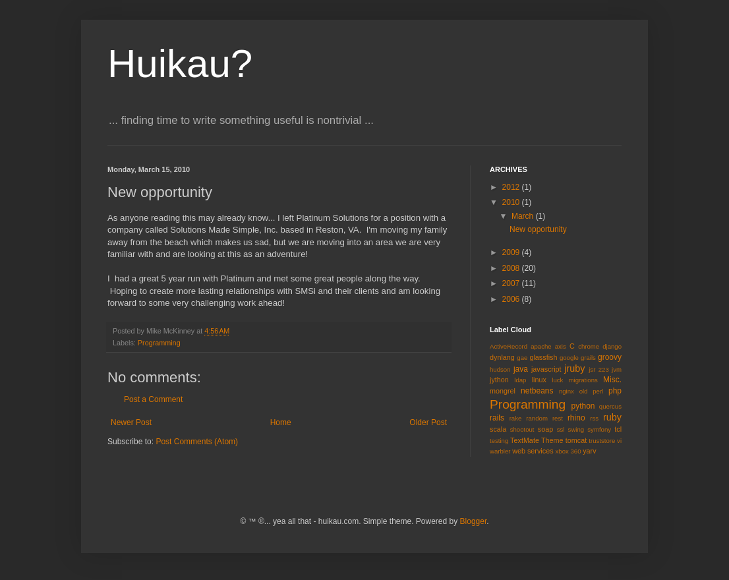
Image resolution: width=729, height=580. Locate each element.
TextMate (524, 440)
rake (516, 418)
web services (532, 451)
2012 (512, 187)
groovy (610, 357)
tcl (618, 429)
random (537, 418)
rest (557, 418)
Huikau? (179, 64)
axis (560, 346)
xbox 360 (568, 451)
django (612, 346)
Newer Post (131, 422)
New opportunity (538, 229)
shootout (522, 429)
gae (522, 357)
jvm (617, 369)
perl (598, 391)
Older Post (428, 422)
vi (619, 440)
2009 (512, 252)
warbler (500, 451)
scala (498, 429)
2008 (512, 268)
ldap (520, 380)
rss (594, 418)
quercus (610, 406)
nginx (566, 391)
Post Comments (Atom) (197, 441)
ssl (561, 429)
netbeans (537, 390)
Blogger (473, 521)
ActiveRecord (508, 346)
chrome (588, 346)
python (583, 406)
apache (541, 346)
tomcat (576, 440)
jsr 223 (599, 369)
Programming (159, 343)
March (523, 216)
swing (576, 429)
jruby (574, 368)
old (583, 391)
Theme (552, 440)
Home (280, 422)
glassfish (543, 357)
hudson (500, 369)
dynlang (502, 357)
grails (588, 357)
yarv (589, 451)
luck (557, 380)
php (615, 390)
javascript (546, 369)
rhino (576, 417)
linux (539, 380)
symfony (599, 429)
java (520, 369)
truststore (602, 440)
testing (499, 440)
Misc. (612, 379)
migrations (583, 380)
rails (497, 417)
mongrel (502, 391)
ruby (612, 417)
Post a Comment (153, 399)
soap (545, 429)
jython (499, 380)
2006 (512, 299)
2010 (512, 202)
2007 (512, 283)
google (569, 357)
